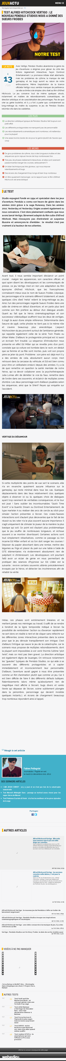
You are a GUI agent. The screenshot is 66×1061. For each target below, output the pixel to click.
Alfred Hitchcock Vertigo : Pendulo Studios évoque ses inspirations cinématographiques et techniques (29, 919)
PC (25, 8)
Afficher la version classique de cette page (33, 1051)
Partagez (34, 812)
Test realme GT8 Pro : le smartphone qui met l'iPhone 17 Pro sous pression (24, 1037)
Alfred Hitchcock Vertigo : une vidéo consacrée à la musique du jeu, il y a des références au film (32, 926)
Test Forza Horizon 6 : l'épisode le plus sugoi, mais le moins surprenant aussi (24, 1020)
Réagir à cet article (13, 751)
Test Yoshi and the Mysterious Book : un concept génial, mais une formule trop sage (24, 1002)
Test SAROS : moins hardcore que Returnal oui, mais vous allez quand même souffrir (24, 1029)
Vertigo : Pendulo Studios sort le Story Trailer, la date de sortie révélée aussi (32, 933)
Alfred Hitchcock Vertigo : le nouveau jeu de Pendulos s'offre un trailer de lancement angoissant (31, 912)
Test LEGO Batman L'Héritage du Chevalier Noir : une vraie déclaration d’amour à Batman (23, 1011)
